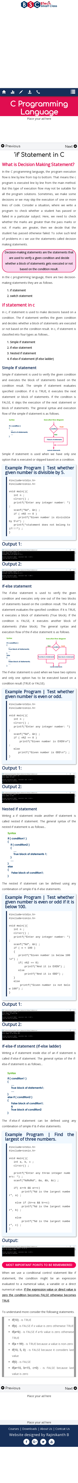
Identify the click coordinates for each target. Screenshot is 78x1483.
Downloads (29, 1429)
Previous (10, 146)
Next (71, 146)
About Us (46, 1429)
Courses (13, 1429)
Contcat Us (62, 1429)
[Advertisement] (37, 47)
